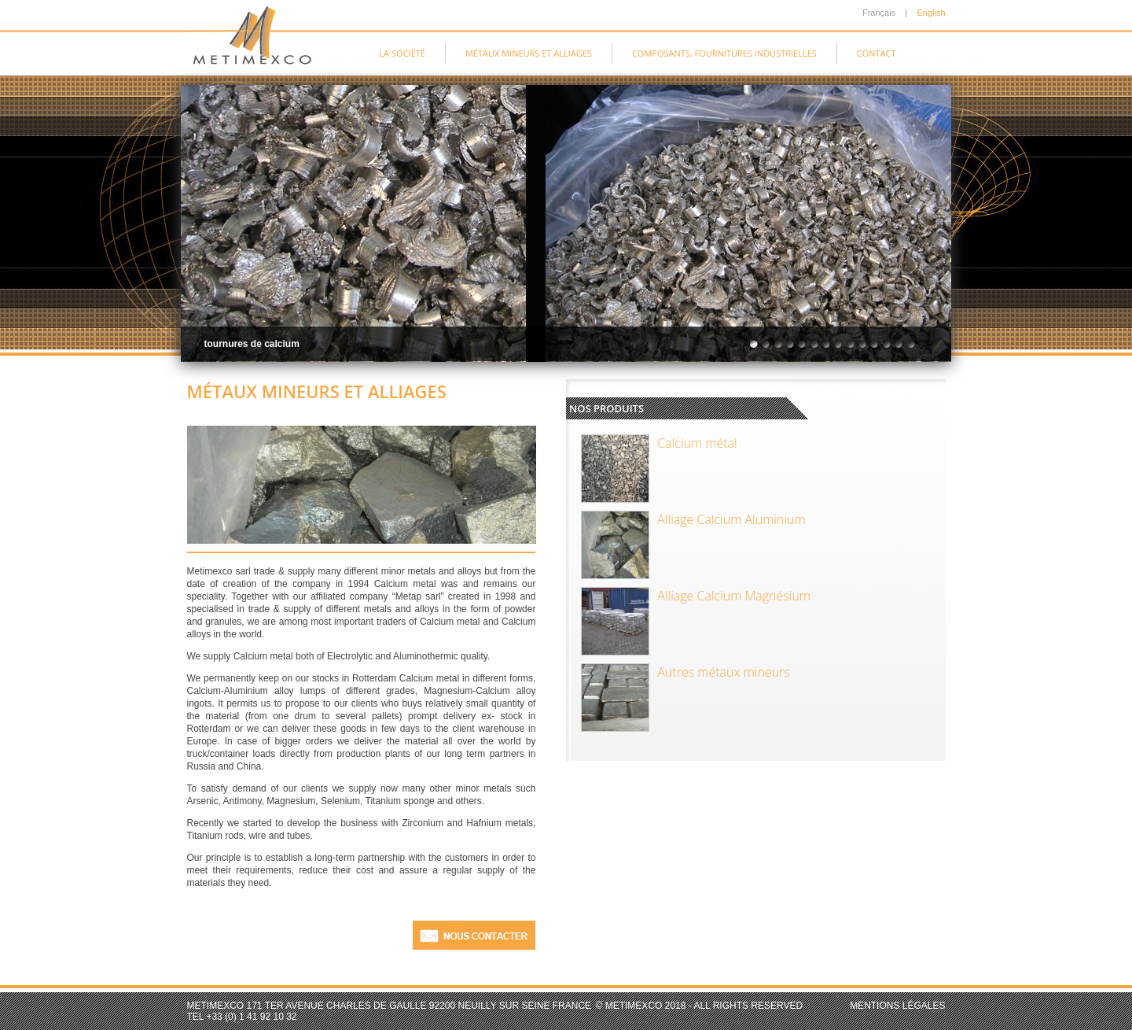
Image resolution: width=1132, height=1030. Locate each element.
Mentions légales (897, 1005)
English (931, 12)
